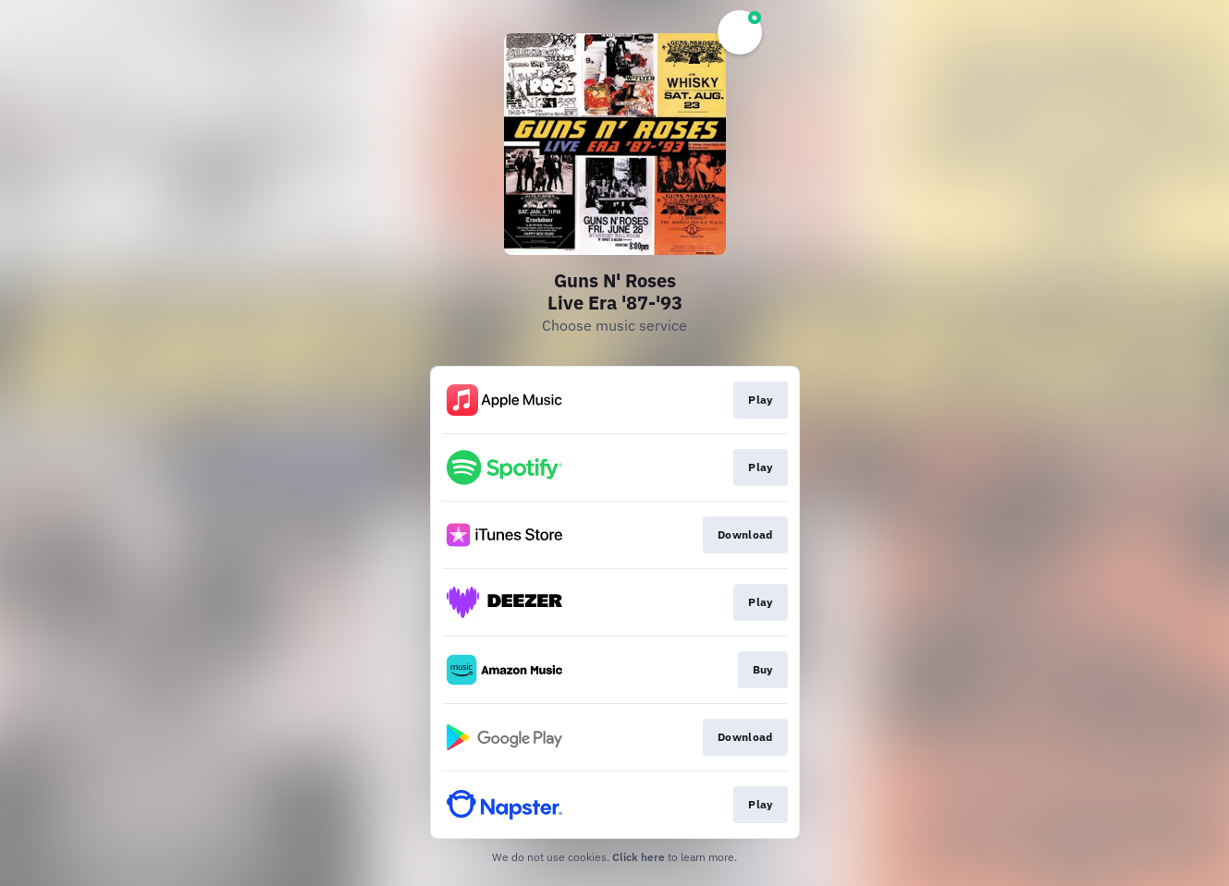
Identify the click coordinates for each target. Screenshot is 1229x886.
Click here (638, 857)
